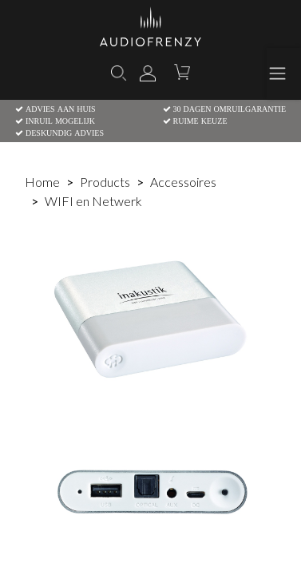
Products (105, 181)
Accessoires (183, 181)
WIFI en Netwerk (93, 200)
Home (42, 181)
